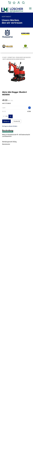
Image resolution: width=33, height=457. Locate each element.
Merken (6, 121)
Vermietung (11, 57)
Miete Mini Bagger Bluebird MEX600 (14, 59)
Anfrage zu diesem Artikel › (9, 126)
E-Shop (4, 57)
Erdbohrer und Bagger (23, 57)
